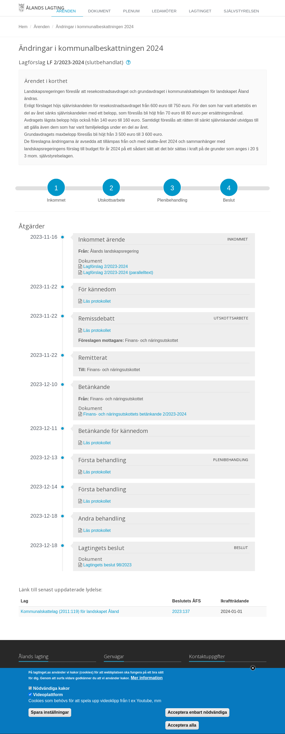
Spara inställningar (50, 717)
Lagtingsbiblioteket (121, 672)
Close (253, 673)
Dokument (99, 11)
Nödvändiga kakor (51, 694)
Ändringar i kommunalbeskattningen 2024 (94, 26)
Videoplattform (48, 700)
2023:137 (181, 611)
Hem (23, 26)
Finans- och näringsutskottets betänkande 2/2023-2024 (134, 414)
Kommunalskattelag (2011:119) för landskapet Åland (70, 611)
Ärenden (66, 11)
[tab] (56, 187)
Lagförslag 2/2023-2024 (105, 266)
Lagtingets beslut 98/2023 (107, 565)
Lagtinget (200, 11)
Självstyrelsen (241, 11)
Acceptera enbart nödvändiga (197, 717)
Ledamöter (164, 11)
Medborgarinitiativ (163, 672)
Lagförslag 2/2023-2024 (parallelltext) (118, 272)
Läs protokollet (97, 301)
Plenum (131, 11)
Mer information (147, 683)
